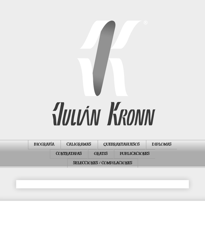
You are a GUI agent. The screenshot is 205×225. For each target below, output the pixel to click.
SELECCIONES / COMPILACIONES (102, 163)
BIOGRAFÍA (44, 144)
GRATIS (101, 153)
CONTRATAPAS (69, 153)
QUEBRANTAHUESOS (122, 144)
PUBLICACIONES (134, 153)
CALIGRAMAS (78, 144)
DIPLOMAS (161, 144)
